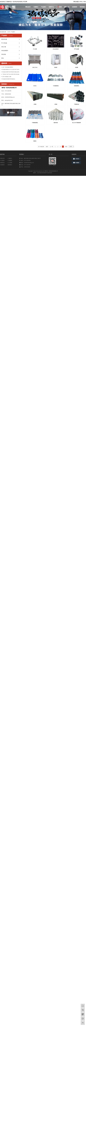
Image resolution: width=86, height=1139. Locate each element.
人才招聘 (10, 162)
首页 (47, 146)
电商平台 (51, 7)
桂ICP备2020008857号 (42, 172)
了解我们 (35, 7)
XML (84, 1)
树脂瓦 (34, 141)
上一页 (51, 146)
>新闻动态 (2, 162)
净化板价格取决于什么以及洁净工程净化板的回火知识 (11, 69)
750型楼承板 (56, 85)
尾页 (66, 146)
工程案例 (59, 7)
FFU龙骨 (35, 49)
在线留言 (74, 7)
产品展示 (43, 7)
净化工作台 (34, 67)
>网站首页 (2, 158)
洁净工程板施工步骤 (6, 76)
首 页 (9, 31)
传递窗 (76, 67)
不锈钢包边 (76, 104)
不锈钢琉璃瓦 (35, 122)
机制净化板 (4, 39)
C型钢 (35, 104)
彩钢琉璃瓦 (76, 85)
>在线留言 (2, 164)
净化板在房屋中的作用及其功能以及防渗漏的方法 (11, 71)
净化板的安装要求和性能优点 (8, 79)
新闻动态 (66, 7)
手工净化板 (4, 43)
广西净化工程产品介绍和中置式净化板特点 (11, 74)
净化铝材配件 (4, 50)
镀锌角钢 (56, 122)
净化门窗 (3, 46)
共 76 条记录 (41, 146)
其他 (2, 58)
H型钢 (55, 104)
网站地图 (76, 1)
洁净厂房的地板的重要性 (7, 67)
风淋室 (55, 67)
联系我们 (82, 7)
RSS (81, 1)
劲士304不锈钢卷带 (76, 122)
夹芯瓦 (34, 85)
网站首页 (28, 7)
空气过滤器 (76, 49)
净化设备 (3, 54)
